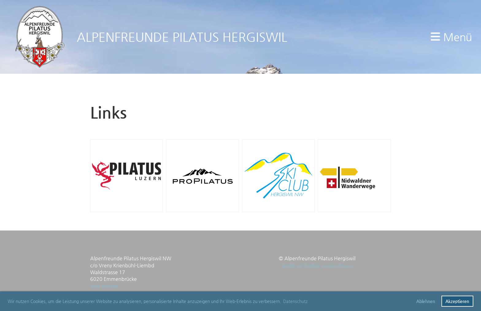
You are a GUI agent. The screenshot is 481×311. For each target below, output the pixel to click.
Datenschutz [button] (295, 301)
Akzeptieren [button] (457, 301)
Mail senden (105, 286)
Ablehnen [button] (425, 301)
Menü (451, 37)
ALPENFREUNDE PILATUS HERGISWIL (182, 37)
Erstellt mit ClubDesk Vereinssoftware (317, 265)
